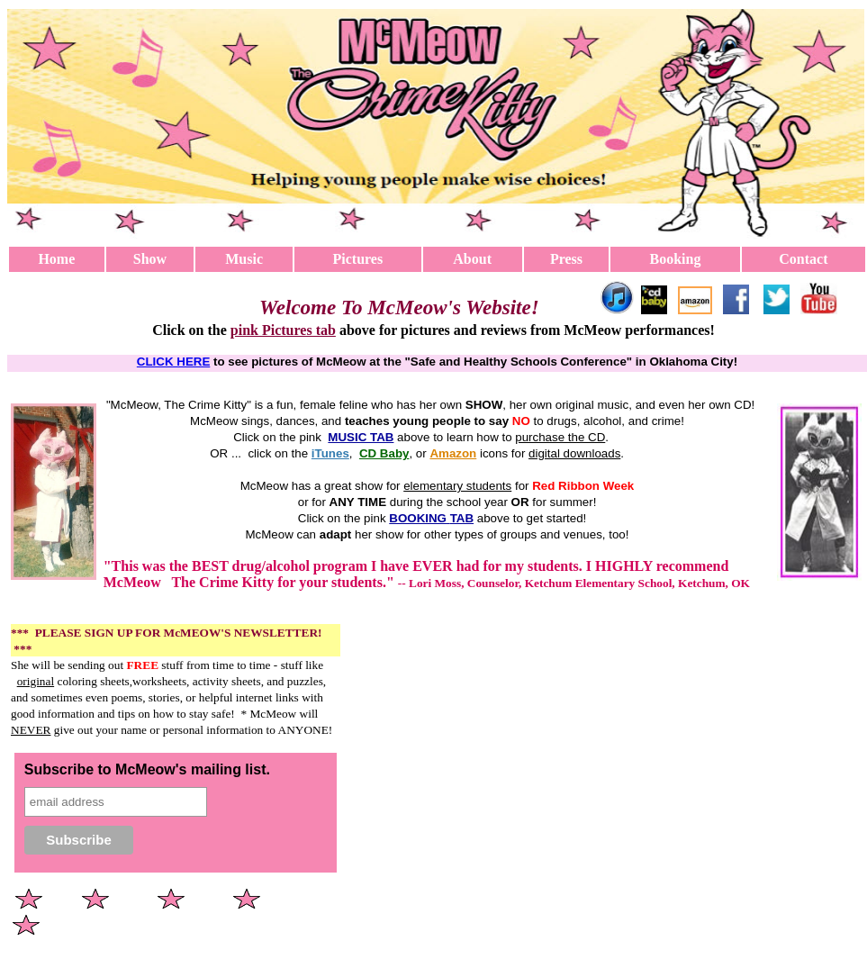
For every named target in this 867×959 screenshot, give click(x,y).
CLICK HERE (173, 361)
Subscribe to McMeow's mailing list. (147, 769)
